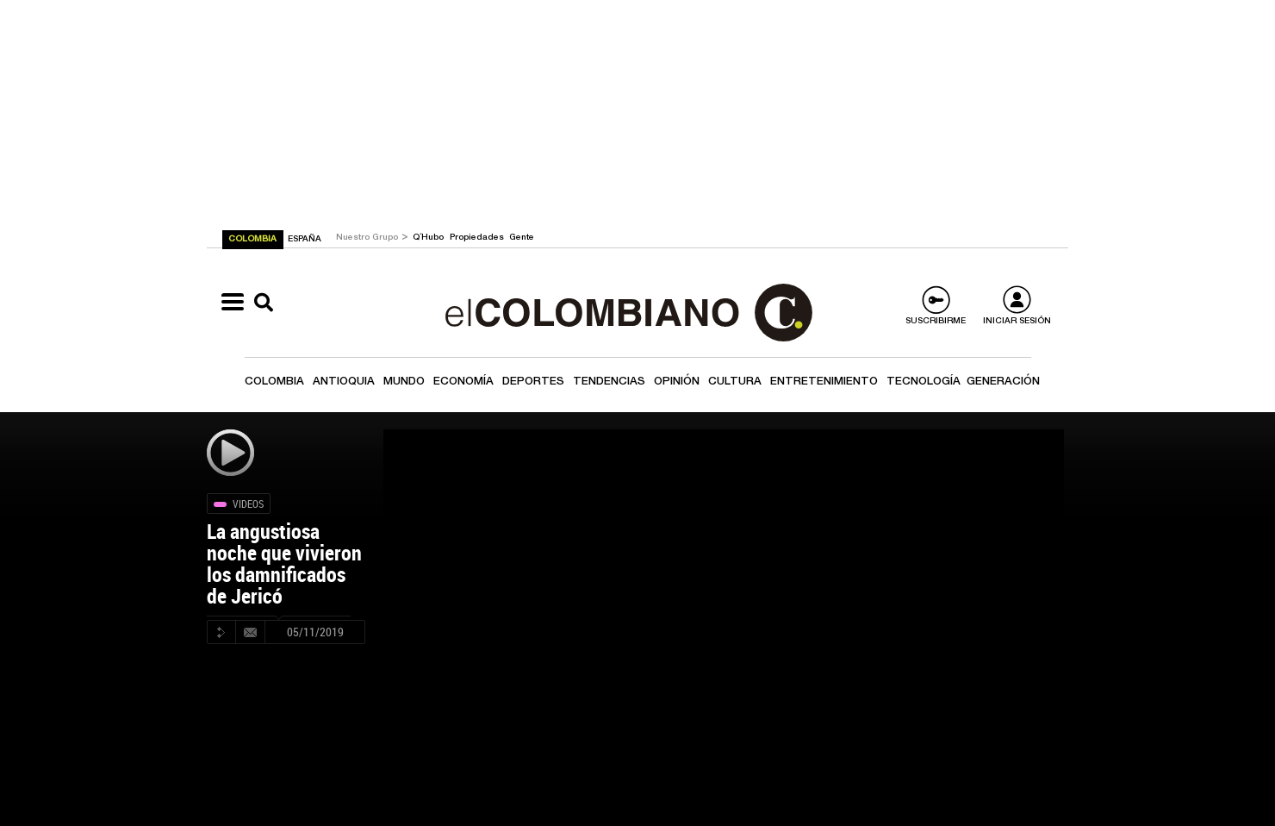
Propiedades (478, 238)
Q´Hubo (429, 238)
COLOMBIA (253, 239)
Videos (248, 503)
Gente (521, 238)
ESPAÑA (304, 239)
